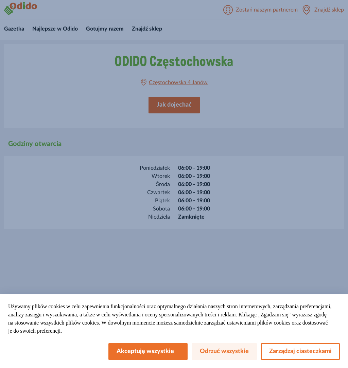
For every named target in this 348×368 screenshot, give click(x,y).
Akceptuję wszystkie (148, 351)
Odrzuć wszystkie (224, 351)
